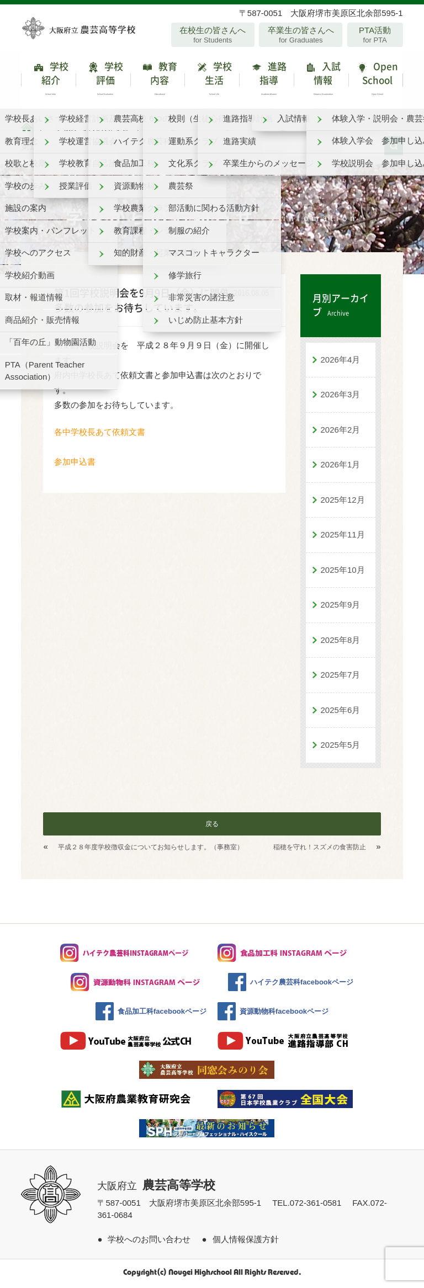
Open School (376, 81)
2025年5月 (341, 747)
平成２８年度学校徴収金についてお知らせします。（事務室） (150, 850)
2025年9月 (341, 607)
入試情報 (321, 81)
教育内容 (157, 81)
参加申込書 (75, 464)
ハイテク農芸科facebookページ (301, 985)
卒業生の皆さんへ (300, 34)
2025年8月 (341, 642)
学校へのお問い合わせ (149, 1242)
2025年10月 (343, 572)
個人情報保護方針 (246, 1242)
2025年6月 (341, 712)
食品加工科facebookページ (162, 1014)
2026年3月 (341, 397)
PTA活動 (375, 34)
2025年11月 (343, 537)
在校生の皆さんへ (213, 34)
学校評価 (103, 81)
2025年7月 (341, 677)
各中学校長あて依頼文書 (99, 434)
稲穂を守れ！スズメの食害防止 (319, 850)
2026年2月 (341, 432)
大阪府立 (156, 1188)
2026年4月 (341, 362)
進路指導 (266, 81)
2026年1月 (341, 467)
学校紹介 (48, 81)
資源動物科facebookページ (284, 1014)
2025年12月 (343, 502)
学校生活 (212, 81)
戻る (212, 827)
